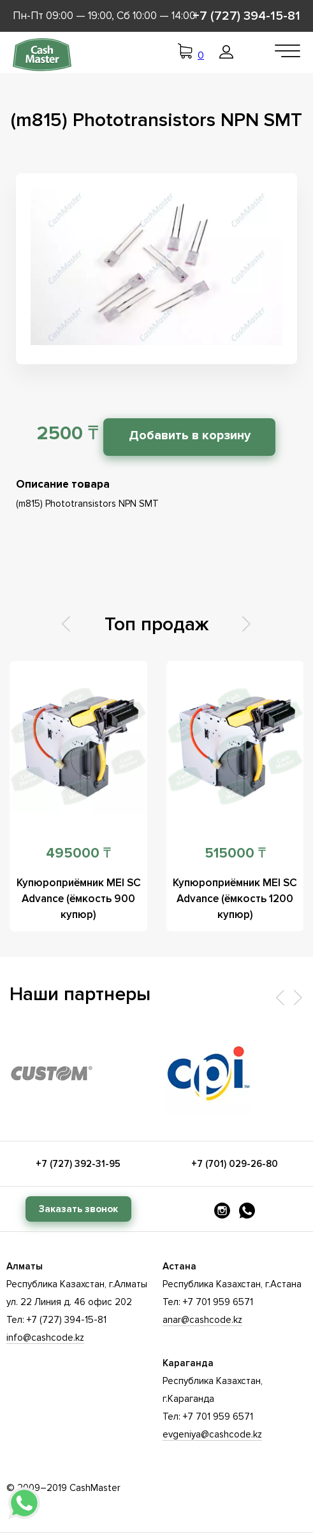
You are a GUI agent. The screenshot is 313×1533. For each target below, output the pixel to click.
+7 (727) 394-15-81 (246, 16)
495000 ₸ (78, 853)
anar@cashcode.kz (202, 1319)
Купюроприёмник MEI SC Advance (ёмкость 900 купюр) (79, 898)
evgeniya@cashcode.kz (212, 1434)
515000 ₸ (235, 853)
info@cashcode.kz (45, 1337)
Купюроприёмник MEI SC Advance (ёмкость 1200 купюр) (235, 898)
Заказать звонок (78, 1209)
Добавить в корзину (190, 435)
